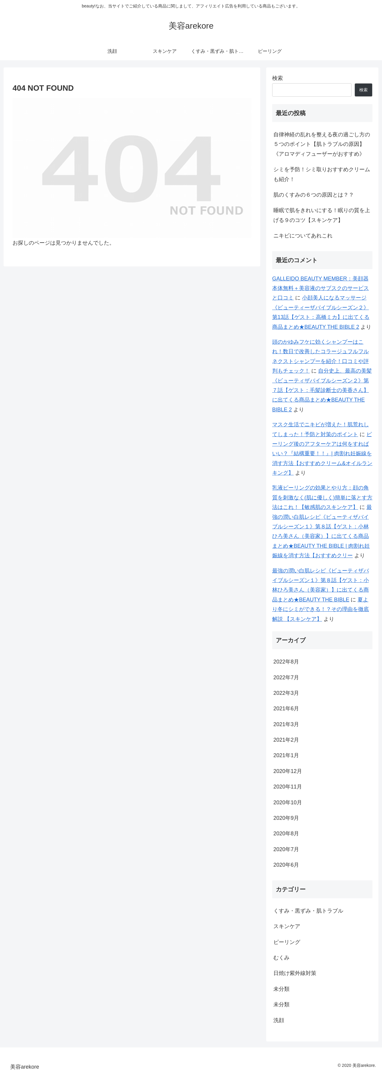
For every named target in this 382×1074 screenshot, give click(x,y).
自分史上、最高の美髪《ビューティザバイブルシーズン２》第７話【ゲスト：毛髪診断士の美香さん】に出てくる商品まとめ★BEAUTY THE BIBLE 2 (322, 390)
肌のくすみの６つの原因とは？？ (313, 195)
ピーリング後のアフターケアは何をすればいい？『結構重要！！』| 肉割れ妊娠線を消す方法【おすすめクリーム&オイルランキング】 (322, 453)
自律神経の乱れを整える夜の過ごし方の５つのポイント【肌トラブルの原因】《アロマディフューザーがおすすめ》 (321, 144)
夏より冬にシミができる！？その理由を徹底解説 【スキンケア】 (320, 609)
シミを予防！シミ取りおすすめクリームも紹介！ (321, 174)
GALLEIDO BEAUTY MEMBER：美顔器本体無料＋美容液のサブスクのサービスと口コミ (320, 288)
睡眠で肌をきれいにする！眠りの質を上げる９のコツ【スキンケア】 (321, 215)
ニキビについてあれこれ (302, 236)
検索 (277, 78)
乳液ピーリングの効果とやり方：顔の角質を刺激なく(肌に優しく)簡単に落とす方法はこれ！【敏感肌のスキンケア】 (322, 497)
